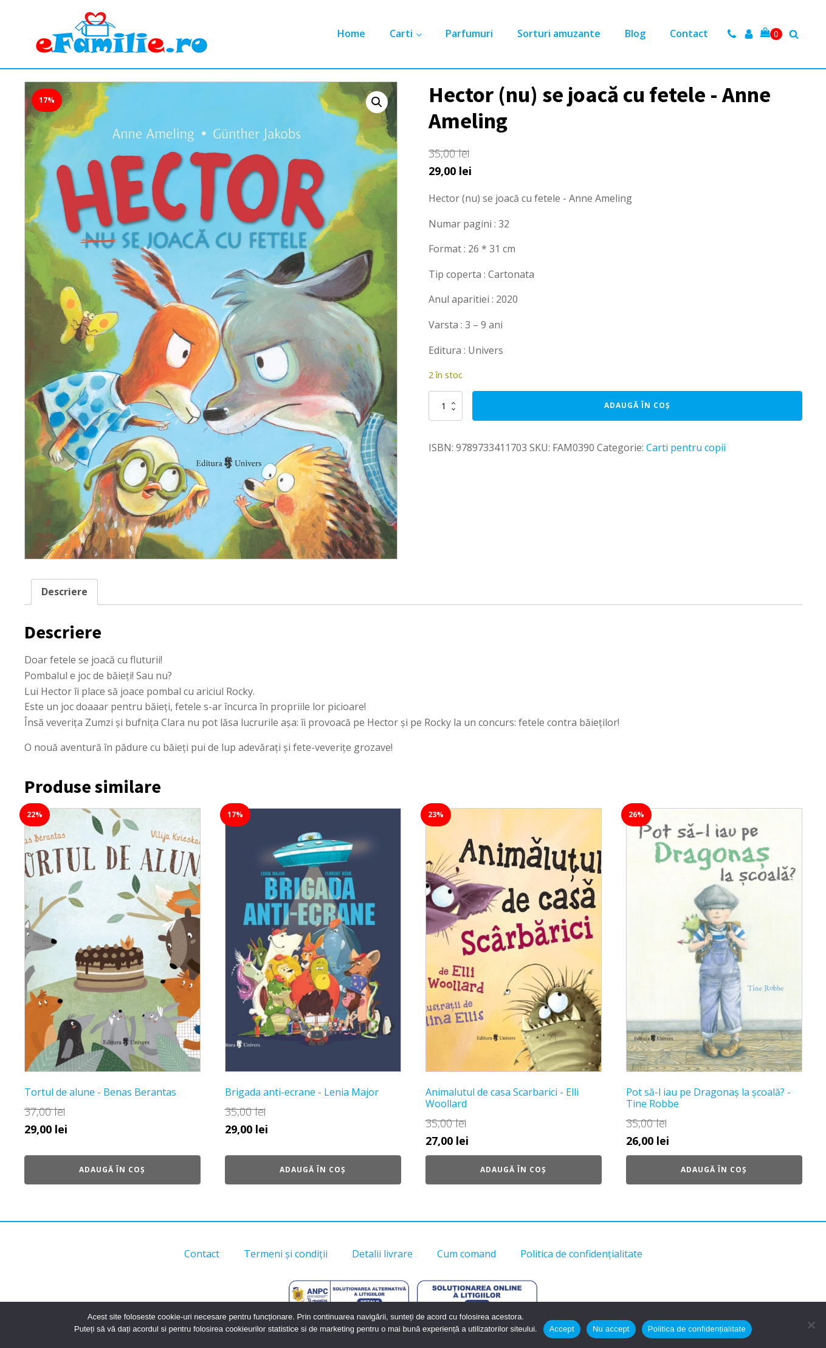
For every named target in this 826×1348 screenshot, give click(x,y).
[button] (377, 102)
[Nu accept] (811, 1325)
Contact (689, 33)
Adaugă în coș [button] (112, 1169)
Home (351, 33)
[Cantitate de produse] (445, 405)
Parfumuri (469, 33)
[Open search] (793, 34)
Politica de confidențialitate (581, 1253)
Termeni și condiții (286, 1253)
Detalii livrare (382, 1253)
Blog (635, 33)
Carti (401, 33)
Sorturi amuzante (559, 33)
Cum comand (466, 1253)
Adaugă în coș (637, 405)
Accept (561, 1328)
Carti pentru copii (686, 447)
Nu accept (611, 1328)
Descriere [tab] (64, 591)
